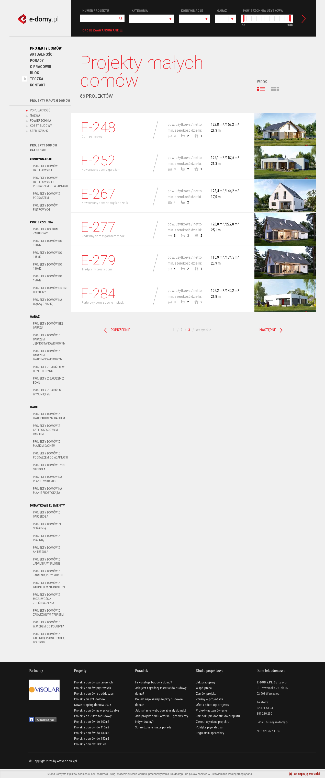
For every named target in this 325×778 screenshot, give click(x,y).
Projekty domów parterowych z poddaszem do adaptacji (50, 182)
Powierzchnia (40, 120)
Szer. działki (39, 131)
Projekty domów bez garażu (48, 325)
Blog (34, 73)
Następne (268, 330)
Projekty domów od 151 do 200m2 (50, 290)
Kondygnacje (192, 11)
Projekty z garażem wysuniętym (47, 392)
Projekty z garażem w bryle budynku (48, 369)
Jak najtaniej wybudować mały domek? (160, 710)
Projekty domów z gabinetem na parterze (49, 585)
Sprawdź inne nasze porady (153, 727)
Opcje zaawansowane (100, 30)
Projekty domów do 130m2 (47, 266)
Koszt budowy (41, 126)
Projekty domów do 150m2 (47, 278)
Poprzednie (120, 330)
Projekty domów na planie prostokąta (47, 491)
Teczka (36, 79)
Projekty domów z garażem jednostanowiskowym (49, 339)
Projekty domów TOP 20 (90, 744)
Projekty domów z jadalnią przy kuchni (48, 573)
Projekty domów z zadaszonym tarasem (48, 612)
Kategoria (139, 11)
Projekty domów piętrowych (45, 207)
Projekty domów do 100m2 (47, 243)
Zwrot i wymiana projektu (212, 722)
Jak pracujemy (205, 682)
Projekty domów (46, 48)
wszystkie (203, 330)
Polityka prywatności (209, 727)
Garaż (222, 11)
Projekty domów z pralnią (46, 538)
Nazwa (35, 115)
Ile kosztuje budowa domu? (153, 682)
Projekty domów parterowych (45, 168)
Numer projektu (95, 11)
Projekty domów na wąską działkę (47, 302)
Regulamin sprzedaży (210, 733)
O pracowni (40, 66)
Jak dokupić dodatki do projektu (218, 716)
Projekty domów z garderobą (46, 514)
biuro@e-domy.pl (277, 722)
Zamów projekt (206, 693)
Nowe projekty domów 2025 (92, 705)
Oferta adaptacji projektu (212, 705)
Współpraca (204, 688)
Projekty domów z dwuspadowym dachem (49, 416)
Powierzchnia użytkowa (263, 11)
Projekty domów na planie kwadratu (47, 479)
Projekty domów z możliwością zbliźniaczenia (46, 599)
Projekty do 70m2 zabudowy (46, 231)
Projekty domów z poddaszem (46, 196)
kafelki (275, 89)
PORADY (37, 60)
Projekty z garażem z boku (48, 380)
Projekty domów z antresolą (46, 550)
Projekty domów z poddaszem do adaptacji (50, 455)
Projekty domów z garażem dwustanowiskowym (47, 355)
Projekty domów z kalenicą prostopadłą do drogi (48, 638)
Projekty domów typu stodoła (49, 467)
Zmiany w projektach (209, 699)
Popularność (40, 110)
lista (261, 89)
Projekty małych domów (89, 699)
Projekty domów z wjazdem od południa (48, 624)
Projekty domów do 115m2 (47, 255)
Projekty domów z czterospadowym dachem (46, 430)
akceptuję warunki (307, 774)
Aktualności (41, 54)
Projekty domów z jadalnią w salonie (46, 561)
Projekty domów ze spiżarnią (47, 526)
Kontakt (38, 85)
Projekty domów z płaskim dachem (46, 444)
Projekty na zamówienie (211, 710)
